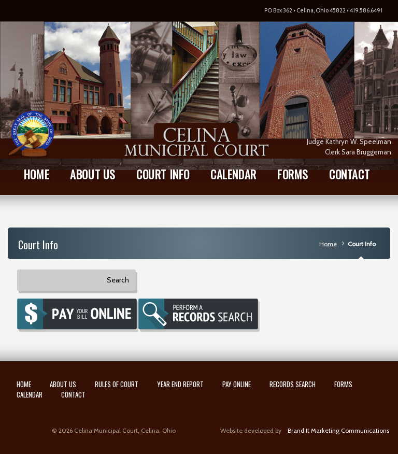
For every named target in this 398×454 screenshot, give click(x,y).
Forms (343, 384)
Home (328, 244)
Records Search (292, 384)
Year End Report (180, 384)
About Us (63, 384)
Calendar (29, 394)
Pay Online (236, 384)
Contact (73, 394)
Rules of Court (116, 384)
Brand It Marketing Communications (338, 430)
